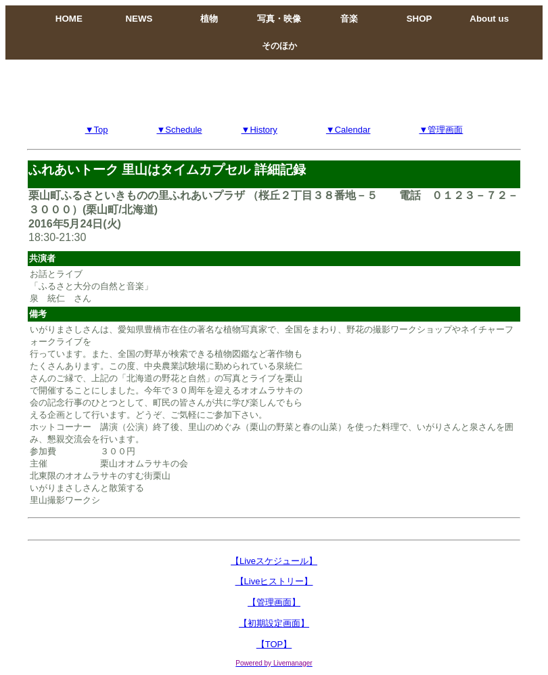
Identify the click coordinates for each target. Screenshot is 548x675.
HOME (69, 19)
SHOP (419, 19)
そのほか (279, 46)
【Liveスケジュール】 (274, 561)
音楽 (349, 19)
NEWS (138, 19)
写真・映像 (279, 19)
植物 (209, 19)
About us (489, 19)
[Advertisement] (274, 90)
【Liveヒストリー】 (274, 581)
